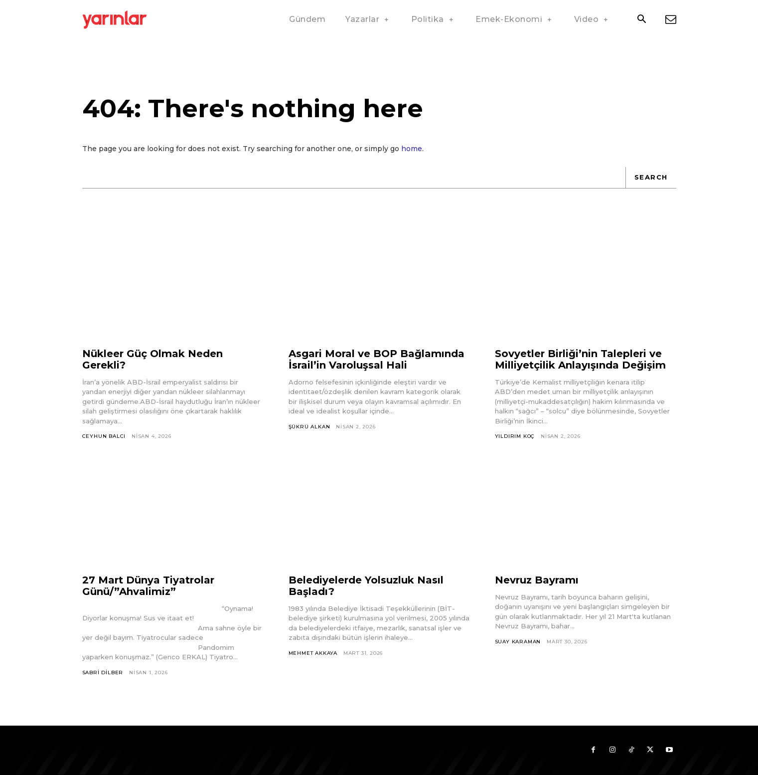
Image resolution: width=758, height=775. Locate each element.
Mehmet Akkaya (313, 653)
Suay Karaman (518, 641)
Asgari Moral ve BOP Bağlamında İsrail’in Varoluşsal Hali (376, 359)
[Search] (650, 177)
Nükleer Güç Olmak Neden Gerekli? (152, 359)
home (411, 148)
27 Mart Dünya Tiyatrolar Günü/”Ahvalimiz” (148, 585)
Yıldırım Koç (515, 436)
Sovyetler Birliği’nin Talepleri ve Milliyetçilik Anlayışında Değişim (580, 359)
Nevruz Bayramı (537, 580)
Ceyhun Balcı (104, 436)
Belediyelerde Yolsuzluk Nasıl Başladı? (366, 585)
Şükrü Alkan (309, 426)
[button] (641, 19)
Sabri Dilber (103, 672)
